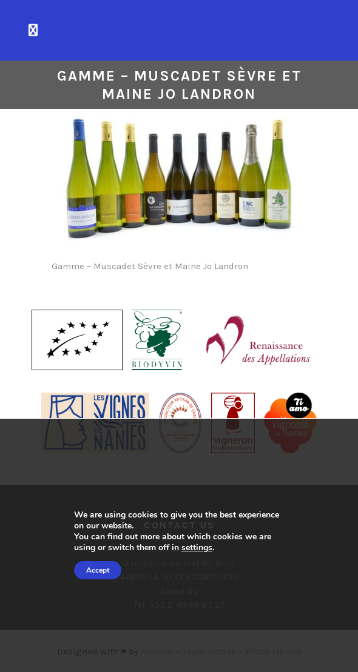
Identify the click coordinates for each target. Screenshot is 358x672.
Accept (97, 570)
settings (196, 547)
